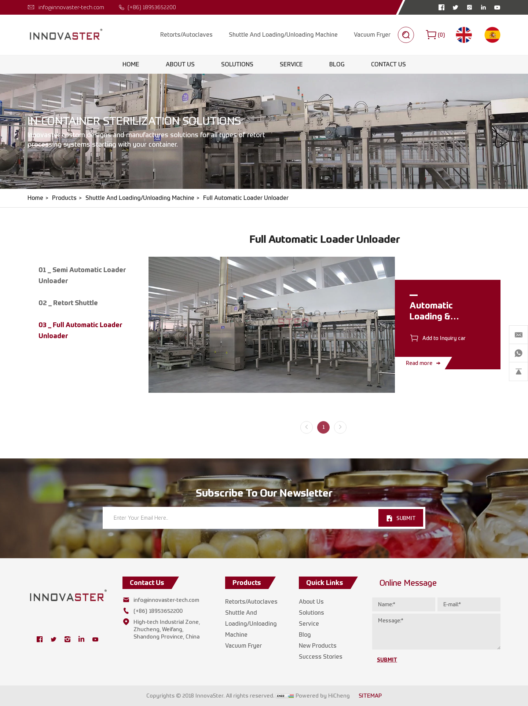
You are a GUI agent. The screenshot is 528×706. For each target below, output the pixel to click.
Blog (337, 64)
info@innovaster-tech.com (71, 7)
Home (130, 64)
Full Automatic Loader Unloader (246, 197)
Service (291, 64)
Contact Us (388, 64)
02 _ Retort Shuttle (68, 303)
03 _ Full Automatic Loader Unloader (80, 330)
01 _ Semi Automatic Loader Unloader (82, 275)
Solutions (237, 64)
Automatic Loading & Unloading (431, 316)
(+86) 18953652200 (152, 7)
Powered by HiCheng (323, 695)
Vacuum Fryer (372, 34)
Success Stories (320, 656)
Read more (419, 363)
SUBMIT (405, 518)
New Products (318, 645)
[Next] (340, 432)
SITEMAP (370, 695)
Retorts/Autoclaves (186, 34)
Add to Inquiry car (444, 338)
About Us (180, 64)
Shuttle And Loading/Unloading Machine (283, 34)
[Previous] (306, 432)
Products (64, 197)
